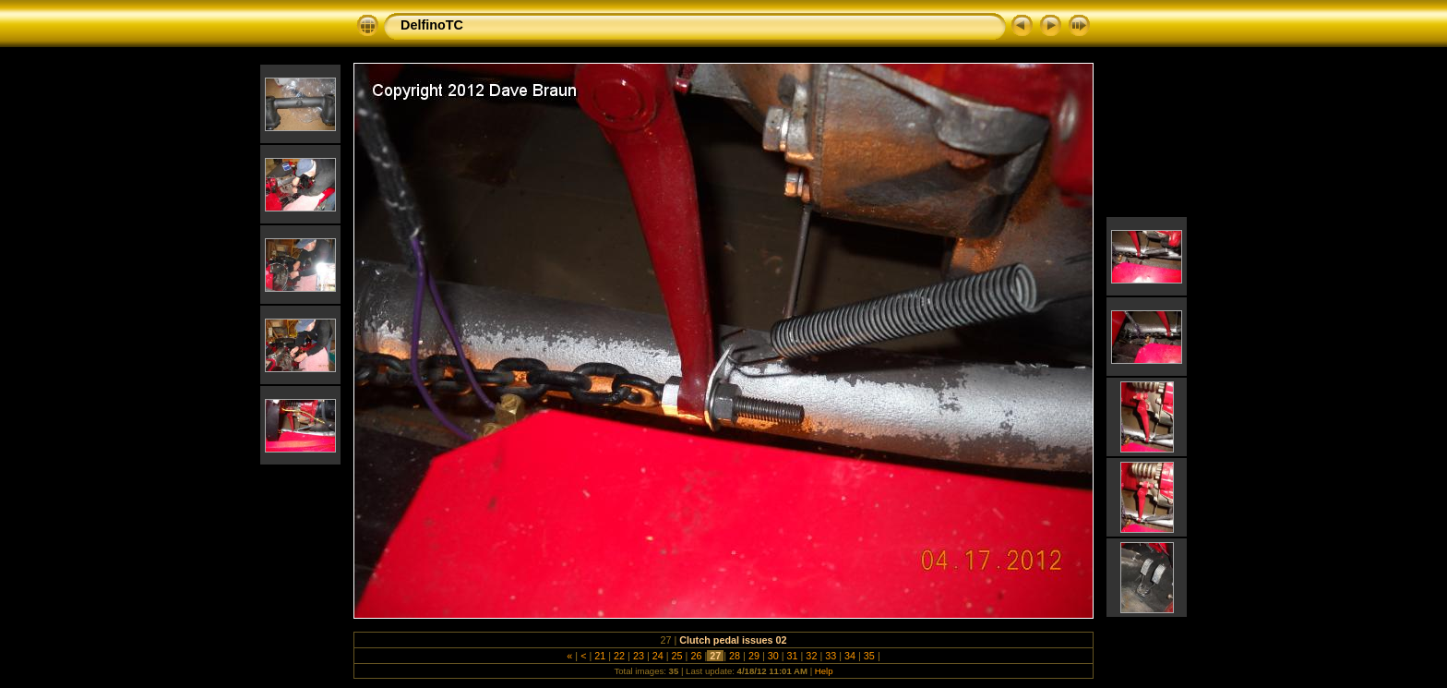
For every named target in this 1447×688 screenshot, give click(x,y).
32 (811, 655)
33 (830, 655)
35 (869, 655)
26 (696, 655)
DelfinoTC (432, 25)
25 (677, 655)
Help (824, 671)
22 (619, 655)
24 (658, 655)
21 (600, 655)
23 (638, 655)
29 (754, 655)
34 (850, 655)
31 (792, 655)
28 (734, 655)
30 (773, 655)
